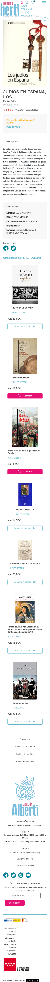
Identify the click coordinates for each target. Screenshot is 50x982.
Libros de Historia (24, 230)
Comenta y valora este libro (26, 110)
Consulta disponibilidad (25, 326)
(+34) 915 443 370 (25, 859)
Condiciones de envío (25, 761)
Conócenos (25, 739)
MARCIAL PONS (23, 213)
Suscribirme (14, 903)
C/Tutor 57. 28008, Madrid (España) (25, 853)
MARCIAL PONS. (11, 105)
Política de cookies (25, 754)
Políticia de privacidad (25, 746)
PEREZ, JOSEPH (18, 312)
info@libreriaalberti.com (25, 865)
